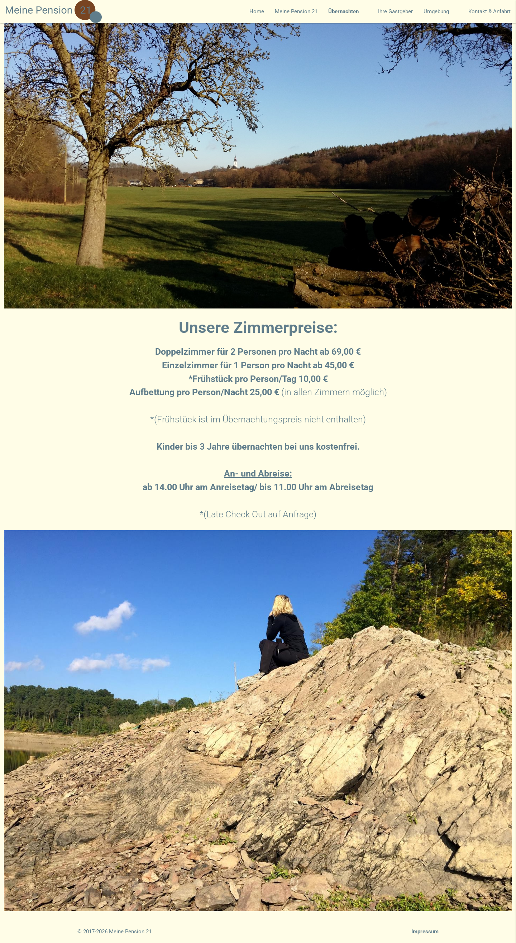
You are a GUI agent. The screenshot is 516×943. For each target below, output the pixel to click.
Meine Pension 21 (296, 11)
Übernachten (347, 11)
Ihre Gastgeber (395, 11)
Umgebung (441, 11)
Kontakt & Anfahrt (489, 11)
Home (256, 11)
